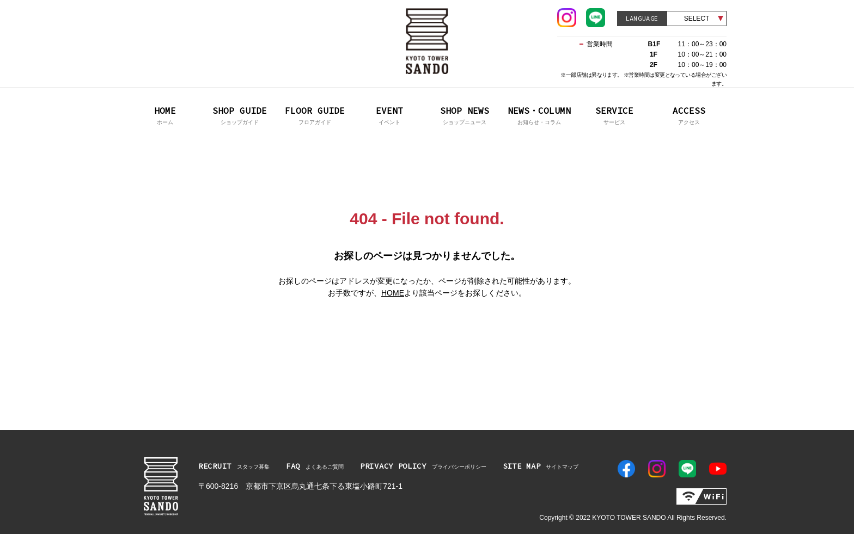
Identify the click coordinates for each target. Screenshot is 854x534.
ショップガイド (240, 114)
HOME (392, 293)
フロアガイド (314, 114)
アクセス (689, 114)
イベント (390, 114)
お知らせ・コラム (539, 114)
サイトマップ (541, 466)
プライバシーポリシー (423, 466)
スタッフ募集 (234, 466)
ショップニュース (464, 114)
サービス (614, 114)
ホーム (165, 114)
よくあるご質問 (315, 466)
